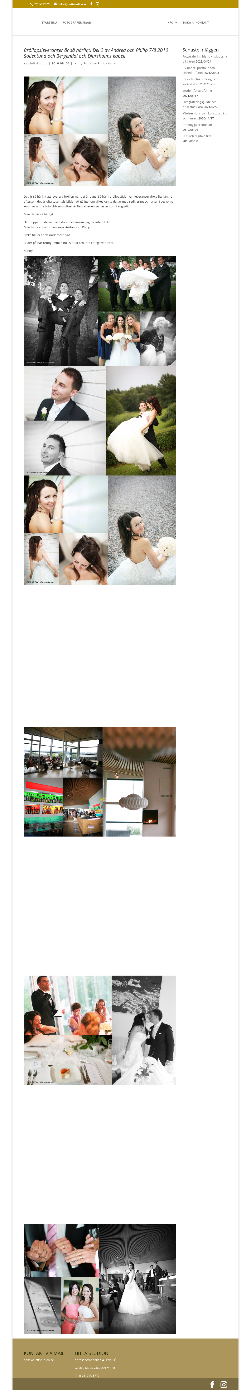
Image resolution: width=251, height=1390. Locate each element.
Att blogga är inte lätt (197, 125)
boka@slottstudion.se (39, 1360)
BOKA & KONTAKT (196, 22)
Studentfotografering (197, 91)
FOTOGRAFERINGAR (76, 22)
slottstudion (38, 63)
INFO (170, 22)
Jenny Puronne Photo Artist (95, 63)
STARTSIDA (49, 22)
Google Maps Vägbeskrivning (95, 1368)
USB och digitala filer (197, 136)
